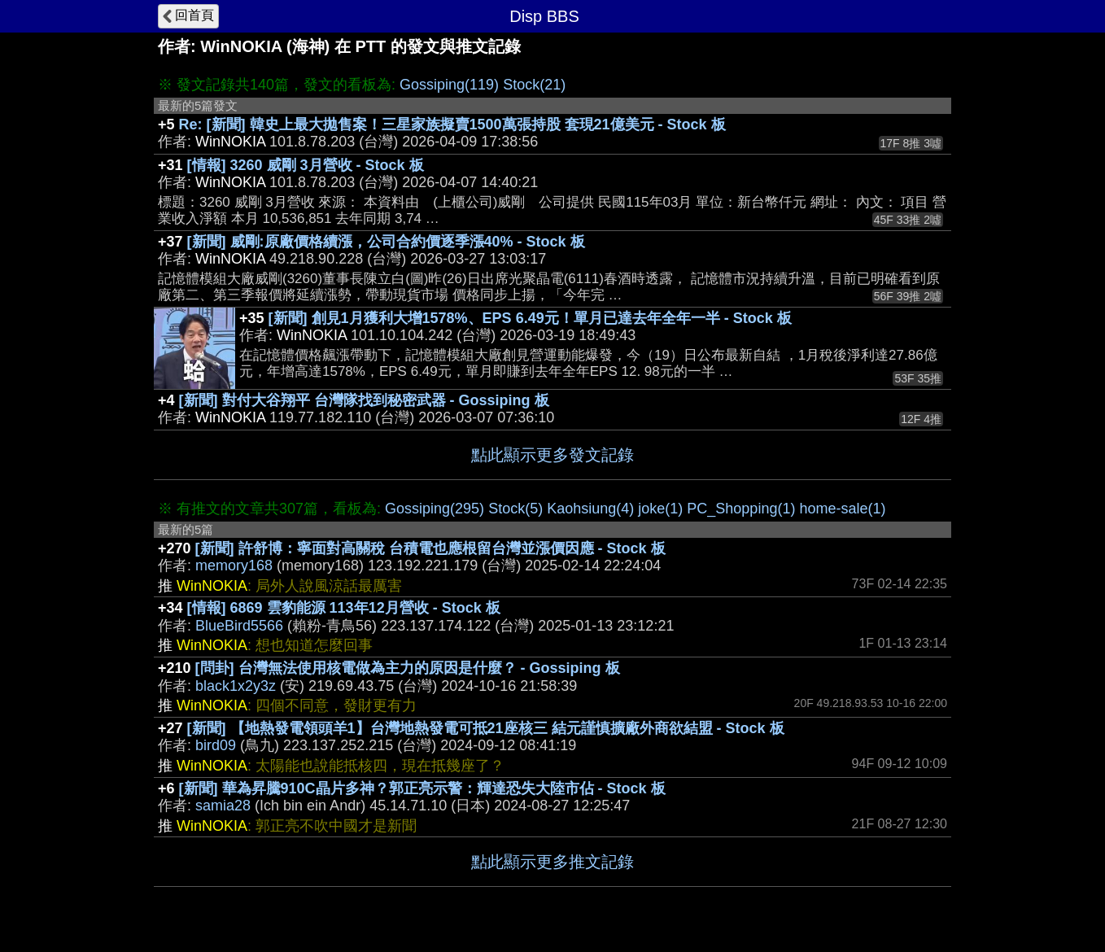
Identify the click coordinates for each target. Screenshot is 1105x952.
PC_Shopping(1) (741, 508)
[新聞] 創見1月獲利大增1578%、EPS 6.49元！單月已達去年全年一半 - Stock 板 (530, 318)
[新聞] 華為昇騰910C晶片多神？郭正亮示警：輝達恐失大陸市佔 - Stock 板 (422, 788)
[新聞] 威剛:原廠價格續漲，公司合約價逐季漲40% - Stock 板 (386, 242)
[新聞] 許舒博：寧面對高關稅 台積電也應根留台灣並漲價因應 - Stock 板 (430, 548)
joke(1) (660, 508)
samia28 (223, 805)
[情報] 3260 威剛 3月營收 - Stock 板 (305, 165)
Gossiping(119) (449, 84)
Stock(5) (515, 508)
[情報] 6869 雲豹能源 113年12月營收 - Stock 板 (343, 608)
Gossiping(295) (434, 508)
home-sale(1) (842, 508)
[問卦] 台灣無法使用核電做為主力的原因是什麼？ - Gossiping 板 (407, 668)
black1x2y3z (235, 686)
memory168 (234, 565)
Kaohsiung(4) (590, 508)
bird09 (215, 745)
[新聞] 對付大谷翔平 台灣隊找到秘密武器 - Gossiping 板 (364, 400)
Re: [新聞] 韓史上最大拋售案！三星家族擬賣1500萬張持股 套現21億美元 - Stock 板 (452, 124)
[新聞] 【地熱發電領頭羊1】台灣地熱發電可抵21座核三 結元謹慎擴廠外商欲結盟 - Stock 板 (485, 728)
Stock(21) (534, 84)
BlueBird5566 (239, 626)
